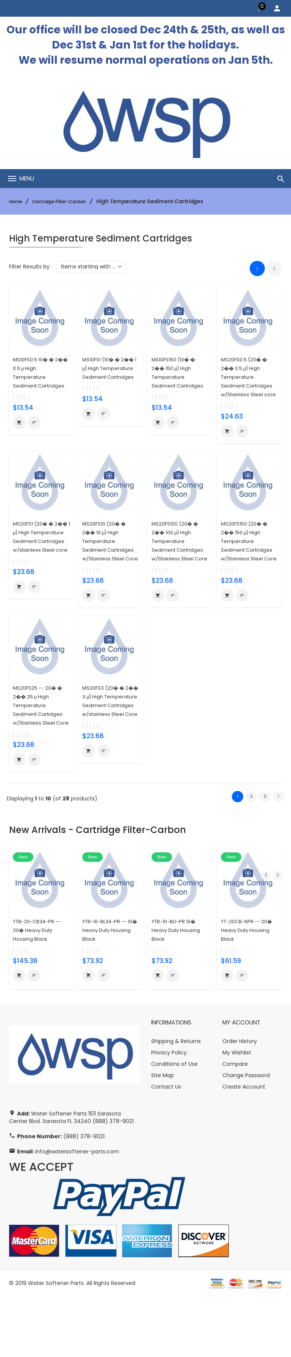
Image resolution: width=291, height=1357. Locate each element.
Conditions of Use (174, 1125)
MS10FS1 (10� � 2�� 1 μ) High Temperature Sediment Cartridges (104, 376)
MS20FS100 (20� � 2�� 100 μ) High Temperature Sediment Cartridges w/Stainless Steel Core (178, 569)
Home (17, 201)
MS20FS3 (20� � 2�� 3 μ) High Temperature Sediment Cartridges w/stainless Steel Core (106, 753)
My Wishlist (236, 1113)
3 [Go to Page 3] (264, 855)
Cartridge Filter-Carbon (67, 201)
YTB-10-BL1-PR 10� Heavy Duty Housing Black (180, 988)
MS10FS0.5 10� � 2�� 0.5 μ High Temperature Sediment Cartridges (36, 376)
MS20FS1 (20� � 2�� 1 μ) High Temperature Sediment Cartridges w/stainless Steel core (37, 569)
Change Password (246, 1136)
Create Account (243, 1147)
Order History (239, 1102)
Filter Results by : (30, 266)
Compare (235, 1125)
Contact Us (166, 1147)
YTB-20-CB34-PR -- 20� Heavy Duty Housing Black (41, 988)
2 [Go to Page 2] (251, 855)
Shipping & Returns (176, 1102)
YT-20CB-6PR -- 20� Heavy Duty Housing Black (244, 988)
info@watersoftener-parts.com (77, 1212)
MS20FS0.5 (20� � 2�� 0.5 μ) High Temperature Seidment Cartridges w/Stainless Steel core (247, 385)
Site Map (162, 1136)
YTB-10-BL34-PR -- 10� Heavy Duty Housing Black (108, 988)
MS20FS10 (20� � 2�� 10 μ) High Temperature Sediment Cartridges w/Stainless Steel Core (107, 569)
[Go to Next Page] (278, 855)
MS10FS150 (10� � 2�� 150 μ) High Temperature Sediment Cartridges (177, 376)
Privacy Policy (169, 1113)
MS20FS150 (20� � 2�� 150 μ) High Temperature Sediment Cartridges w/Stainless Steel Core (248, 569)
